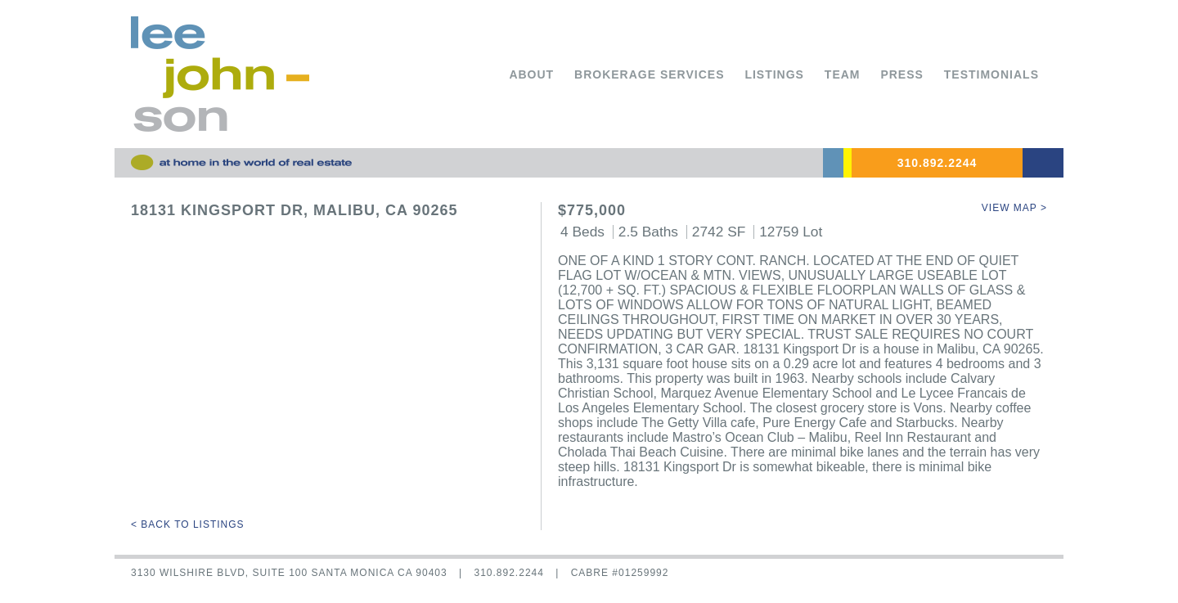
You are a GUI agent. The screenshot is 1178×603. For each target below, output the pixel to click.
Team (843, 74)
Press (901, 74)
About (531, 74)
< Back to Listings (188, 524)
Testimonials (991, 74)
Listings (774, 74)
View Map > (1014, 208)
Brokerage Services (649, 74)
